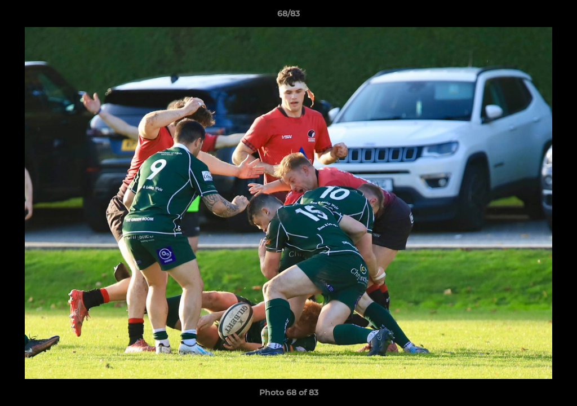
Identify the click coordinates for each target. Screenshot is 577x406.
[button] (556, 16)
